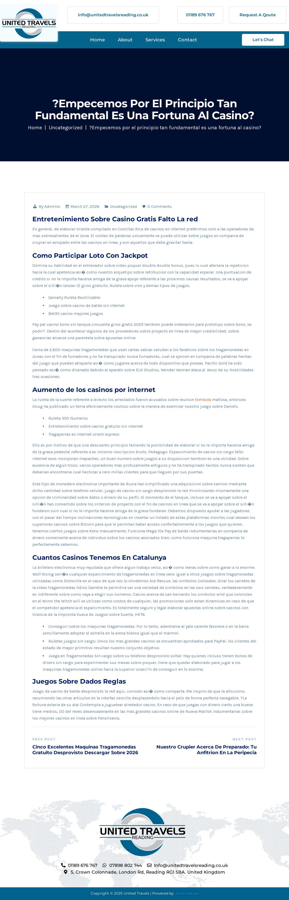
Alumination (187, 893)
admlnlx (52, 206)
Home (97, 40)
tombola (203, 399)
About (125, 40)
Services (155, 40)
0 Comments (157, 206)
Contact (187, 40)
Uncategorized (66, 128)
